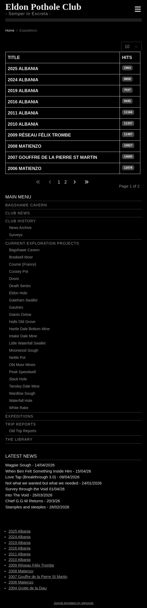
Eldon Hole (18, 293)
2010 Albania (23, 124)
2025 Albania (23, 68)
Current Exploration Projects (42, 243)
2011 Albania (23, 112)
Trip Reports (20, 424)
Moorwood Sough (23, 350)
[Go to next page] (74, 182)
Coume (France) (22, 264)
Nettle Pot (17, 357)
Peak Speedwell (22, 372)
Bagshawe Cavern (26, 205)
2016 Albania (23, 101)
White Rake (18, 408)
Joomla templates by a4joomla (73, 603)
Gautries (16, 307)
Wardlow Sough (22, 393)
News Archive (20, 228)
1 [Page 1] (59, 182)
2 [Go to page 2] (65, 182)
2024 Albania (23, 79)
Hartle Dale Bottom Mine (29, 329)
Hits (127, 57)
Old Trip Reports (22, 431)
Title (14, 57)
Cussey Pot (18, 271)
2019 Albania (23, 90)
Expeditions (19, 416)
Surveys (16, 235)
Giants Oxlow (20, 314)
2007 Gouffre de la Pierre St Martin (52, 157)
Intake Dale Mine (23, 336)
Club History (20, 221)
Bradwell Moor (21, 257)
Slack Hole (18, 379)
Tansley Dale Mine (24, 386)
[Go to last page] (86, 182)
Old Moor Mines (22, 365)
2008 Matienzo (24, 146)
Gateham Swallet (23, 300)
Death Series (20, 286)
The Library (19, 439)
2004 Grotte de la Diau (28, 588)
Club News (17, 213)
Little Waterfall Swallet (27, 343)
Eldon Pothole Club (43, 7)
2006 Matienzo (24, 168)
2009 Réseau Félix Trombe (39, 135)
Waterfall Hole (20, 400)
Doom (14, 279)
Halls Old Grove (22, 322)
